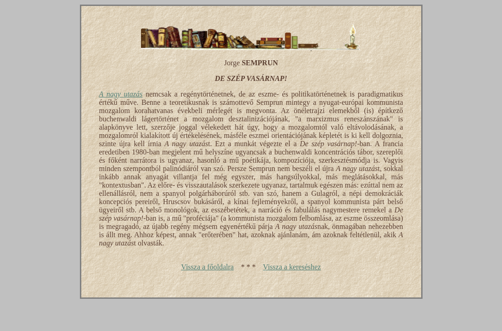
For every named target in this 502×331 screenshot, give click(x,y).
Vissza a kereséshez (292, 267)
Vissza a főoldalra (207, 267)
